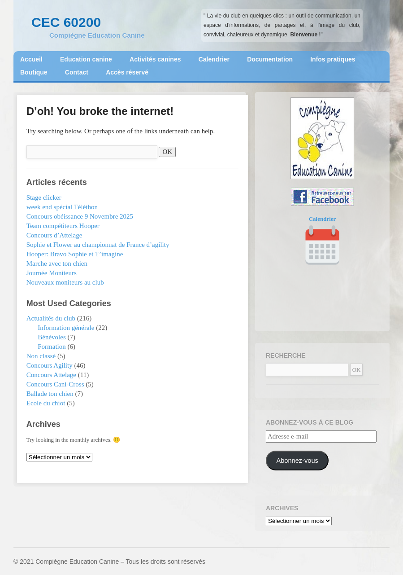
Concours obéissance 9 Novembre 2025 (79, 216)
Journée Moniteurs (51, 273)
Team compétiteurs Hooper (63, 225)
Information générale (66, 327)
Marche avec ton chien (56, 263)
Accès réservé (127, 72)
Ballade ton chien (50, 393)
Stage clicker (43, 197)
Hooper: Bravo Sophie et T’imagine (74, 254)
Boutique (34, 72)
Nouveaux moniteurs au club (65, 282)
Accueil (31, 59)
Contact (76, 72)
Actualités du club (50, 318)
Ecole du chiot (45, 403)
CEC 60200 (66, 22)
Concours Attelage (51, 374)
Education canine (86, 59)
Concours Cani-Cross (55, 384)
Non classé (41, 356)
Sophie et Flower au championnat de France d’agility (97, 244)
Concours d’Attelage (54, 235)
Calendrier (214, 59)
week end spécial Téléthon (62, 207)
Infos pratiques (332, 59)
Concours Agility (49, 365)
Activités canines (155, 59)
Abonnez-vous (297, 460)
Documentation (270, 59)
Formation (52, 346)
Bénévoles (51, 337)
